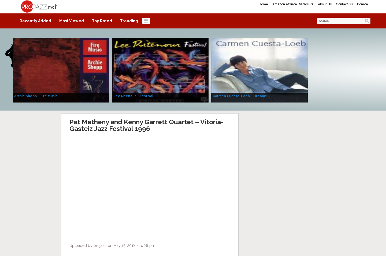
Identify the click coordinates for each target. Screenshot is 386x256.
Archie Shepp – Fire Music (35, 96)
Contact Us (344, 4)
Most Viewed (71, 21)
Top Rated (102, 21)
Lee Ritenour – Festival (133, 96)
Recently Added (35, 21)
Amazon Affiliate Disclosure (293, 4)
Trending (129, 21)
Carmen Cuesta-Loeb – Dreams (240, 96)
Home (263, 4)
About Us (325, 4)
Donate (362, 4)
